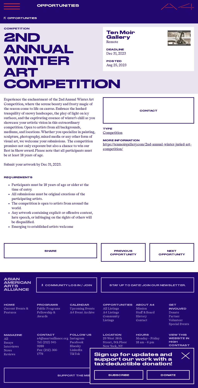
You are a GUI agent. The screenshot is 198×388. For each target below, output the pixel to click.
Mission (141, 308)
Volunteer (176, 320)
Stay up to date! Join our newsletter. (147, 285)
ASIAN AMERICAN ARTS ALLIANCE (17, 284)
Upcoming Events (82, 308)
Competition (112, 133)
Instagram (77, 338)
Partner (174, 316)
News (8, 350)
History (141, 316)
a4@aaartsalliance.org (52, 338)
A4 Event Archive (82, 312)
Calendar (79, 305)
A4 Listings (111, 312)
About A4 (145, 305)
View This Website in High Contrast (179, 340)
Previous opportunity (123, 253)
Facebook (76, 342)
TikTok (75, 354)
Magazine (13, 335)
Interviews (11, 346)
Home (9, 305)
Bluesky (75, 346)
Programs (47, 305)
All (6, 339)
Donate (174, 312)
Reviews (9, 354)
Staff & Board (145, 312)
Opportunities (58, 5)
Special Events (179, 324)
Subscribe (118, 375)
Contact (148, 111)
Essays (8, 342)
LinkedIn (76, 350)
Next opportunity (172, 253)
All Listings (111, 308)
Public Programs (48, 308)
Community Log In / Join (66, 285)
